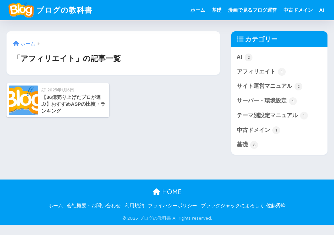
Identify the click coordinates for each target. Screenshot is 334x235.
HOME (167, 192)
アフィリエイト (261, 72)
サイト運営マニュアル (270, 86)
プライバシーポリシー (172, 205)
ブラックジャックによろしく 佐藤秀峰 (243, 205)
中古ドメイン (298, 10)
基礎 (216, 10)
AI (321, 10)
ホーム (197, 10)
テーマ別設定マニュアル (272, 115)
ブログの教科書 (50, 10)
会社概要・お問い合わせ (94, 205)
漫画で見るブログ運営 (252, 10)
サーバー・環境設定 (267, 101)
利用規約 (134, 205)
